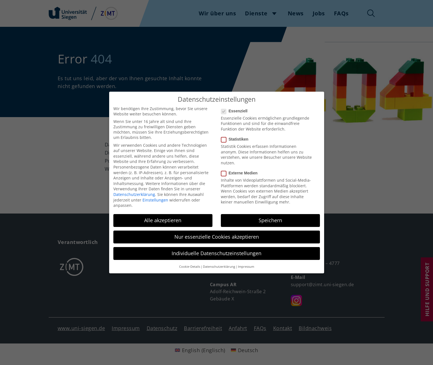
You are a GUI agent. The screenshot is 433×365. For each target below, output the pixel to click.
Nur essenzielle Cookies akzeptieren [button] (216, 232)
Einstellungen (155, 195)
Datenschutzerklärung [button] (219, 262)
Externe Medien (241, 168)
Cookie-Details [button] (189, 262)
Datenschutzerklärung (134, 190)
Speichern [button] (270, 215)
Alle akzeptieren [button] (162, 215)
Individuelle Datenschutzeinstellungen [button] (216, 248)
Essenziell (236, 106)
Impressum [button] (246, 262)
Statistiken (236, 134)
